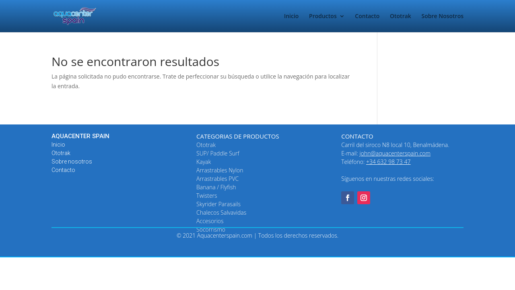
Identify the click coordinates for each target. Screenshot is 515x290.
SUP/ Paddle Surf (217, 153)
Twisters (206, 195)
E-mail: (386, 153)
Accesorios (209, 221)
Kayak (203, 162)
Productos (323, 16)
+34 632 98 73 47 (388, 162)
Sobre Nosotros (442, 16)
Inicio (291, 16)
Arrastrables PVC (217, 178)
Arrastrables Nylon (219, 170)
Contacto (367, 16)
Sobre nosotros (72, 161)
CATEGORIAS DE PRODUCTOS (237, 136)
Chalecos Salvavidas (221, 212)
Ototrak (400, 16)
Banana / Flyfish (216, 187)
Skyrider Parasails (218, 204)
